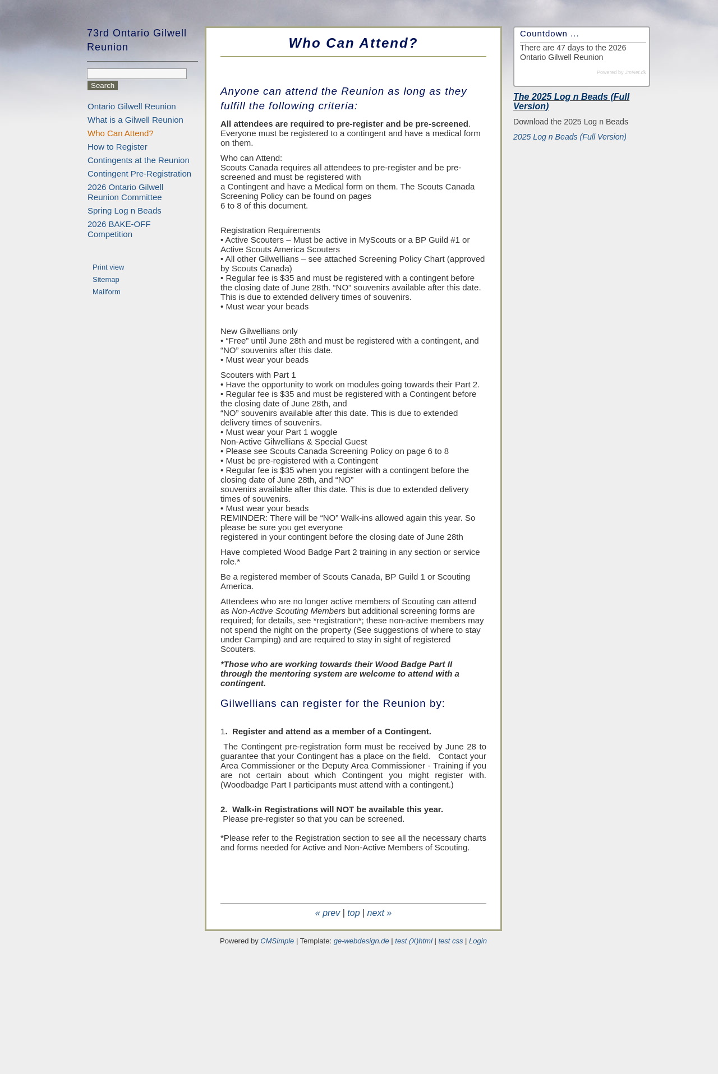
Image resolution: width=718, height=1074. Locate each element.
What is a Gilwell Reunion (135, 119)
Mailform (107, 292)
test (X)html (413, 941)
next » (379, 913)
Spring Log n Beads (125, 210)
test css (450, 941)
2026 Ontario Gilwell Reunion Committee (125, 192)
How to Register (118, 146)
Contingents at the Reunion (139, 160)
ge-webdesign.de (361, 941)
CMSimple (277, 941)
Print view (108, 267)
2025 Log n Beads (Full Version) (570, 136)
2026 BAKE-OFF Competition (119, 229)
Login (478, 941)
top (353, 913)
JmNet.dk (635, 72)
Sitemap (106, 279)
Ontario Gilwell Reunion (132, 106)
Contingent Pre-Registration (139, 173)
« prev (327, 913)
